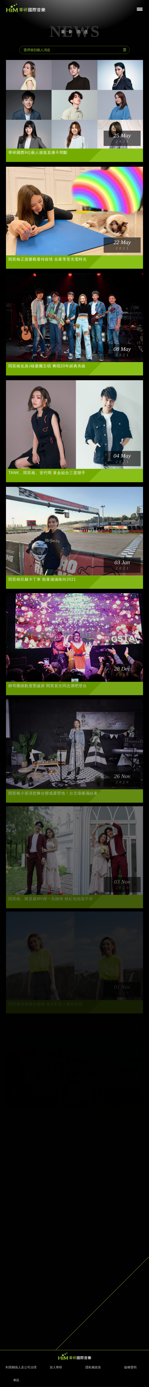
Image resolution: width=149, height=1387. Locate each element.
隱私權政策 (93, 1367)
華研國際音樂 (25, 8)
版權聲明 (130, 1367)
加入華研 (56, 1367)
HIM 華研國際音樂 (74, 1356)
